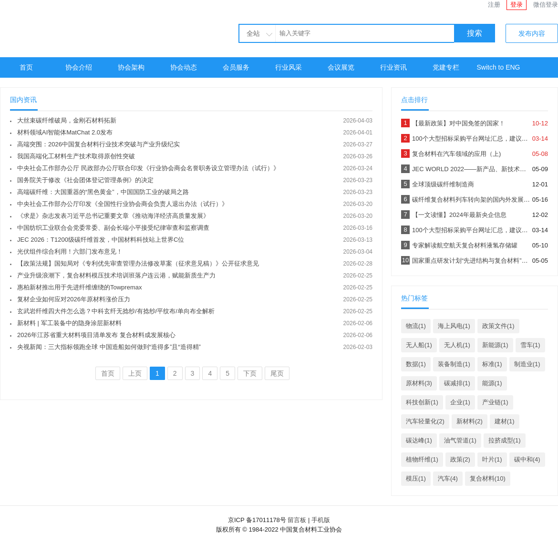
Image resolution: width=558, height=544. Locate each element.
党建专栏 (446, 67)
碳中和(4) (527, 459)
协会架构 (131, 67)
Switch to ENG (498, 67)
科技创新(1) (422, 402)
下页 (250, 373)
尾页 (277, 373)
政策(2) (460, 459)
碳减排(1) (457, 383)
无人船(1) (419, 345)
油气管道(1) (460, 440)
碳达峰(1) (419, 440)
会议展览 (341, 67)
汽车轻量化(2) (425, 421)
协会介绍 (78, 67)
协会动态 (183, 67)
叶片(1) (492, 459)
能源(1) (492, 383)
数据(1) (416, 364)
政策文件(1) (498, 325)
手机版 (320, 519)
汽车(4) (448, 478)
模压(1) (416, 478)
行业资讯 (393, 67)
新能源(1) (495, 345)
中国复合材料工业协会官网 (86, 27)
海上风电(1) (454, 325)
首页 (26, 67)
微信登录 (545, 4)
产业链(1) (495, 402)
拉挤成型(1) (504, 440)
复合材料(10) (488, 478)
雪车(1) (530, 345)
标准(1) (492, 364)
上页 (135, 373)
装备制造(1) (454, 364)
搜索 (474, 33)
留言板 (297, 519)
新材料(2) (469, 421)
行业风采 (288, 67)
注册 (494, 4)
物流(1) (416, 325)
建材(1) (505, 421)
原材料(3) (419, 383)
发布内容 (531, 33)
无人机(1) (457, 345)
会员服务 (236, 67)
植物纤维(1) (422, 459)
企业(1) (460, 402)
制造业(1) (527, 364)
